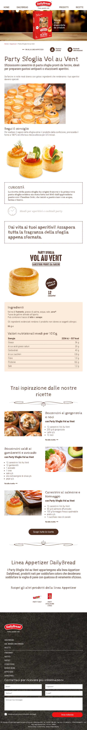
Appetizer (13, 44)
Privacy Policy (32, 727)
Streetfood (9, 664)
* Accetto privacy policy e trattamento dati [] (21, 714)
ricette (79, 7)
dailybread (22, 7)
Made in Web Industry (52, 727)
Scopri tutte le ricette (43, 531)
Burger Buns (9, 668)
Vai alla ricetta (51, 440)
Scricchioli (9, 676)
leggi (34, 714)
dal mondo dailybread (13, 644)
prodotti (64, 7)
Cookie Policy (41, 727)
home (6, 7)
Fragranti (8, 653)
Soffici (7, 660)
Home (6, 44)
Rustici (7, 657)
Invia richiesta (67, 714)
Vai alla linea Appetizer (33, 50)
